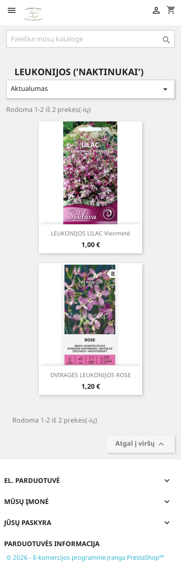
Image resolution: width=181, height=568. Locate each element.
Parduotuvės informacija (52, 543)
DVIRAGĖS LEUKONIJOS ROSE (90, 375)
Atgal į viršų (140, 444)
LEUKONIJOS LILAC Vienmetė (90, 233)
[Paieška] (90, 39)
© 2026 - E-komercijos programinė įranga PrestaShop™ (85, 557)
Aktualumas (90, 89)
